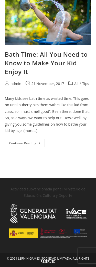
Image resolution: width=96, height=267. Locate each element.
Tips (85, 83)
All (76, 83)
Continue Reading (27, 142)
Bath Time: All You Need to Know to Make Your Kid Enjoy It (46, 63)
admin (16, 83)
